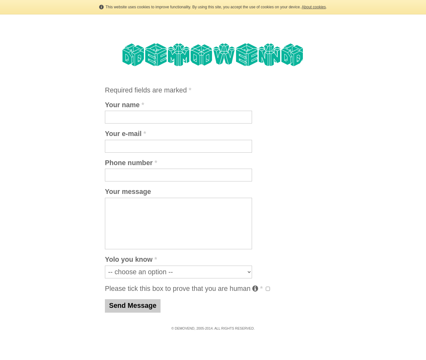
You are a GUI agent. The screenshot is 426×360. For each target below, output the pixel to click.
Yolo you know (131, 259)
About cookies (314, 7)
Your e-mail (125, 134)
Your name (124, 105)
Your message (128, 192)
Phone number (131, 163)
